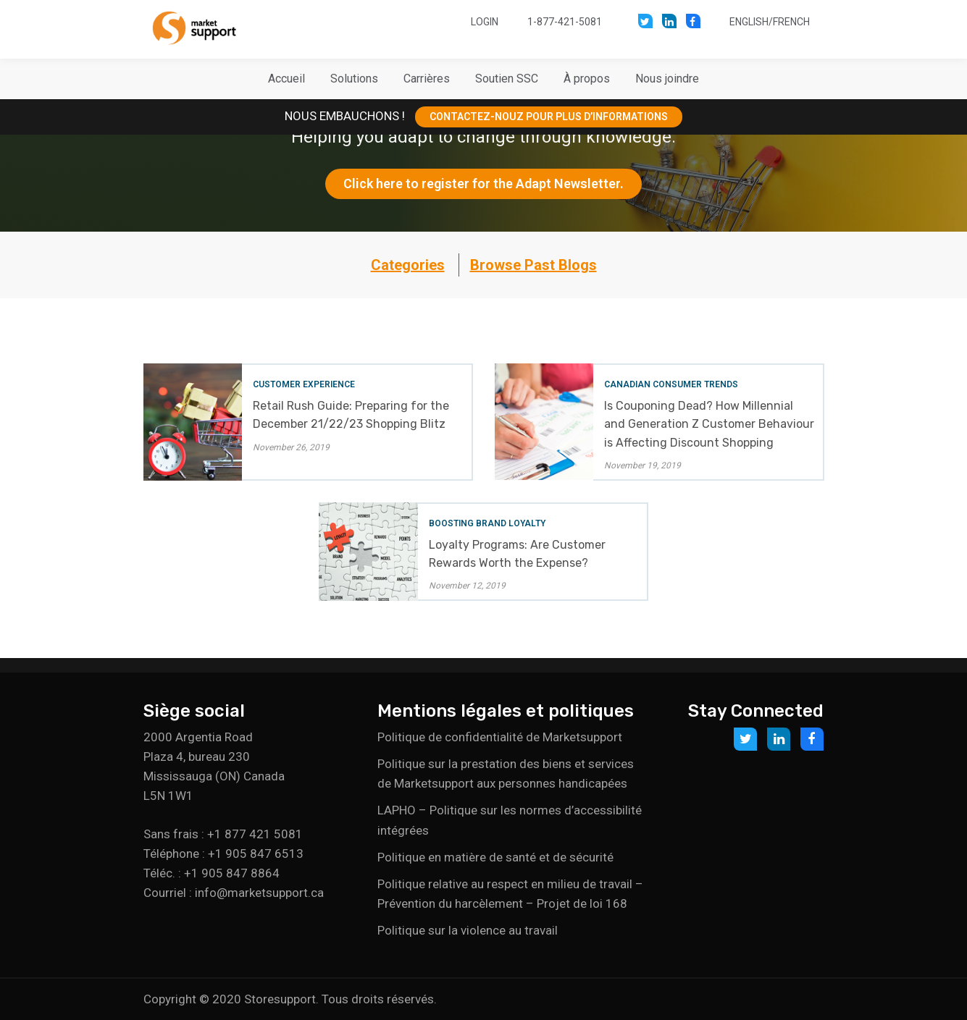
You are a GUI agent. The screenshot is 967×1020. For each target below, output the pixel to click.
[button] (354, 79)
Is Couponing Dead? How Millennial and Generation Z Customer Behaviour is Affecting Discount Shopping (709, 424)
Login (484, 22)
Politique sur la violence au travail (467, 930)
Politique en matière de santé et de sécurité (495, 857)
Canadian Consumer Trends (671, 384)
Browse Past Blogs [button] (533, 265)
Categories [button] (408, 265)
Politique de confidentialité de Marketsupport (499, 737)
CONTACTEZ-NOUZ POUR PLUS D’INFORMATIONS (549, 116)
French (791, 22)
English (749, 22)
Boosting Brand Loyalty (487, 523)
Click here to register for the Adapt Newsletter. (483, 183)
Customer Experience (304, 384)
